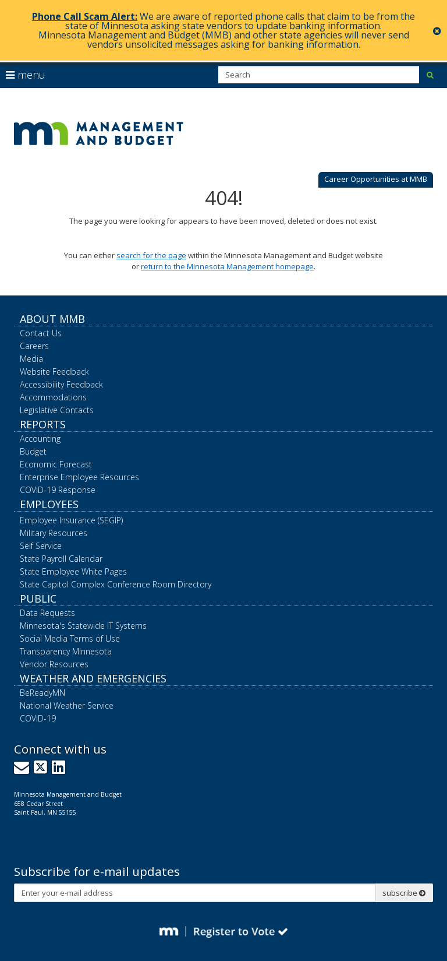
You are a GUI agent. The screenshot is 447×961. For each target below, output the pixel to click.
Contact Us (41, 333)
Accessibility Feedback (61, 384)
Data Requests (47, 612)
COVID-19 (38, 718)
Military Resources (53, 532)
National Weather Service (66, 705)
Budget (33, 451)
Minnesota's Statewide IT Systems (83, 625)
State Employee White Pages (73, 571)
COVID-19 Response (57, 489)
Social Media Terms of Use (70, 638)
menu (25, 75)
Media (31, 358)
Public (38, 599)
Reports (43, 424)
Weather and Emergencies (93, 678)
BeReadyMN (42, 692)
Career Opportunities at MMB (375, 179)
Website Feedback (54, 371)
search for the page (151, 255)
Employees (49, 504)
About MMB (52, 319)
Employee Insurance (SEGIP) (71, 520)
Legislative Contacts (57, 410)
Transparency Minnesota (66, 651)
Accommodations (53, 397)
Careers (34, 345)
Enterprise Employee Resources (79, 477)
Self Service (41, 545)
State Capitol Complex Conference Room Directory (115, 584)
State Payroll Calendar (61, 558)
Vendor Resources (54, 664)
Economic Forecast (56, 464)
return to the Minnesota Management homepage (227, 266)
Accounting (40, 438)
